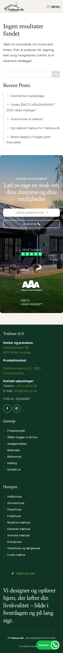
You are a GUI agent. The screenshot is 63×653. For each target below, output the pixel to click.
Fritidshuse (14, 516)
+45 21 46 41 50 (26, 386)
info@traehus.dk (25, 391)
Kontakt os (14, 469)
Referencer (14, 456)
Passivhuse (14, 509)
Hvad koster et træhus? (27, 119)
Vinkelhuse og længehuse (23, 548)
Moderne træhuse (18, 522)
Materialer (13, 450)
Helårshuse (14, 496)
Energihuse (14, 541)
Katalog (12, 463)
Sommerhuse (15, 503)
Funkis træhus (16, 554)
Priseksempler (16, 430)
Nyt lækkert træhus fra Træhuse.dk (35, 128)
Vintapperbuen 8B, (16, 347)
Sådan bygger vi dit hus (22, 437)
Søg (55, 74)
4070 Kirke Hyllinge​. (17, 352)
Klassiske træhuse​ (18, 529)
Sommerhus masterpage (27, 96)
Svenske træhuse (18, 535)
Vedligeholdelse (17, 443)
